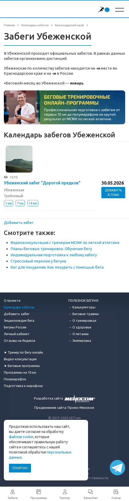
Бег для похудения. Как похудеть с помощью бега (57, 267)
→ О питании (78, 334)
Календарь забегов (19, 307)
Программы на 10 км (20, 372)
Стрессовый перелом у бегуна (38, 261)
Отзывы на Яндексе (19, 340)
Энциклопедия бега (19, 320)
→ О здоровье (79, 327)
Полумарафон (15, 379)
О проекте (12, 300)
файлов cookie (21, 437)
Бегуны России (15, 327)
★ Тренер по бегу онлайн (23, 352)
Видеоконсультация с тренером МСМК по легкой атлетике (65, 242)
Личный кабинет (17, 334)
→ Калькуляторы (81, 307)
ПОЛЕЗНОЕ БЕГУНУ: (83, 300)
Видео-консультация (20, 359)
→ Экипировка (79, 340)
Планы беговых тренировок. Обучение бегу (51, 249)
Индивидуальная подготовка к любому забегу (53, 255)
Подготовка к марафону (23, 385)
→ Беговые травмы (83, 314)
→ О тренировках (82, 320)
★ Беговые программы (22, 365)
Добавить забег (19, 222)
